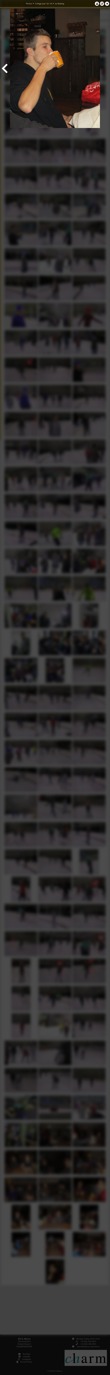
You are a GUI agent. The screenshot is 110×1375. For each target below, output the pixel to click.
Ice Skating (59, 3)
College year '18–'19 (43, 3)
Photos (29, 3)
